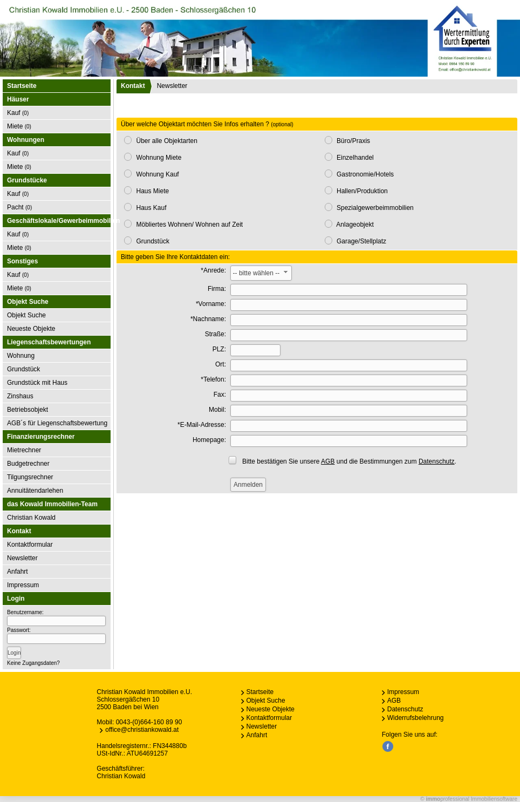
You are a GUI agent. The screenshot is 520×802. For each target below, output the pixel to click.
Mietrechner (24, 450)
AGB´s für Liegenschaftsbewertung (57, 423)
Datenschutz (405, 709)
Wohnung (21, 355)
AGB (394, 700)
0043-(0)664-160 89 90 (149, 722)
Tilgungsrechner (30, 477)
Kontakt (133, 86)
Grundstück (23, 369)
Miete (19, 126)
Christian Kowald (31, 517)
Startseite (22, 86)
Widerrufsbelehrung (415, 718)
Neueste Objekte (31, 328)
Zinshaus (20, 396)
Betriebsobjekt (27, 409)
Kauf (18, 113)
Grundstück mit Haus (37, 382)
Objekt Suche (26, 315)
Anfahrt (17, 571)
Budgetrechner (28, 463)
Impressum (23, 585)
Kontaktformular (30, 544)
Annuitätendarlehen (35, 490)
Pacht (19, 207)
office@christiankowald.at (142, 729)
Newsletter (22, 558)
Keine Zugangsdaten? (33, 663)
